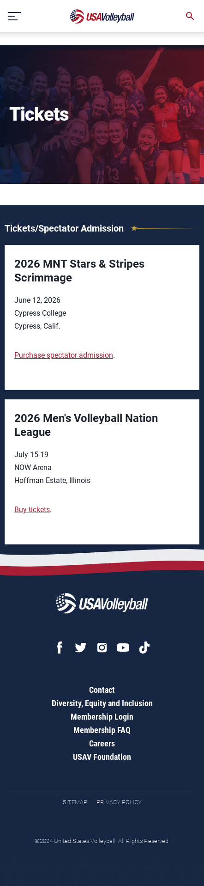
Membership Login (102, 716)
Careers (102, 743)
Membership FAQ (102, 730)
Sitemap (75, 802)
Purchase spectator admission (63, 355)
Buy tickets (32, 509)
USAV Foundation (102, 757)
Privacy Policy (119, 802)
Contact (102, 690)
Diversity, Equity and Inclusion (102, 703)
